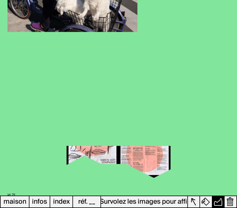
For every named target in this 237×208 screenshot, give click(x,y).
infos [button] (39, 201)
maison (14, 201)
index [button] (61, 201)
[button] (194, 202)
